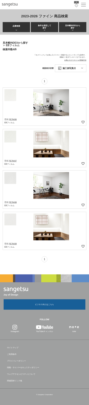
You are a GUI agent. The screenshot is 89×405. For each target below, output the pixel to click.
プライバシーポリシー (16, 361)
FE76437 (13, 161)
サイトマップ (12, 348)
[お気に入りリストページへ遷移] (76, 6)
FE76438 (13, 202)
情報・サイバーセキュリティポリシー (23, 367)
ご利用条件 (12, 354)
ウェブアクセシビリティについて (21, 374)
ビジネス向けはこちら (44, 304)
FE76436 (13, 119)
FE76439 (13, 244)
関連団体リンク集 (14, 381)
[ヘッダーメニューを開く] (83, 5)
